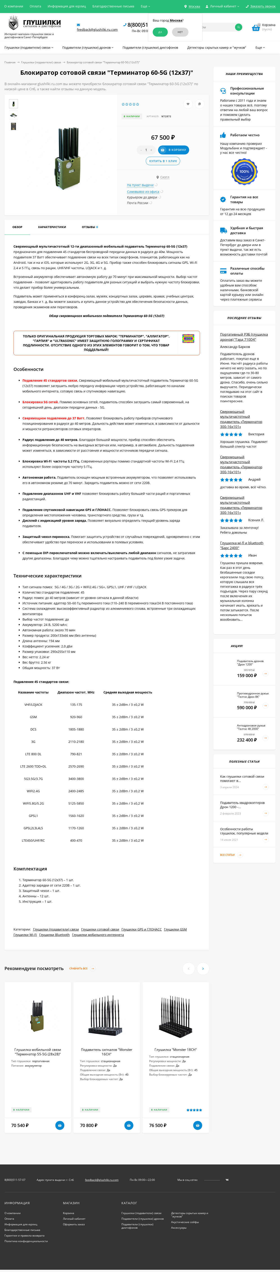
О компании (13, 6)
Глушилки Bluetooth (54, 935)
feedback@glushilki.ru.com (97, 29)
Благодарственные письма (113, 6)
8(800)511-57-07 (147, 24)
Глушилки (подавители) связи (41, 62)
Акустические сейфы (185, 1222)
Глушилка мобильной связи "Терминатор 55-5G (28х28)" (37, 1051)
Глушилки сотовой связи (100, 929)
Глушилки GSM (175, 929)
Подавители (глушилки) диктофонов (137, 1226)
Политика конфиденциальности (26, 1241)
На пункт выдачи (140, 185)
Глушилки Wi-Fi (25, 935)
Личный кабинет (74, 1219)
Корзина (68, 1213)
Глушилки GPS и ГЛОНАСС (141, 929)
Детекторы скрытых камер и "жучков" (189, 1214)
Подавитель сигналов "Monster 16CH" (106, 1051)
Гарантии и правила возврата (24, 1235)
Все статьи (231, 855)
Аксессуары (178, 1228)
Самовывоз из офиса (143, 191)
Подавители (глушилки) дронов (142, 1219)
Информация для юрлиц (67, 6)
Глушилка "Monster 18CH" (176, 1049)
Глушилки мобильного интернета (98, 935)
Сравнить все (82, 969)
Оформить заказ (74, 1224)
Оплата (35, 6)
